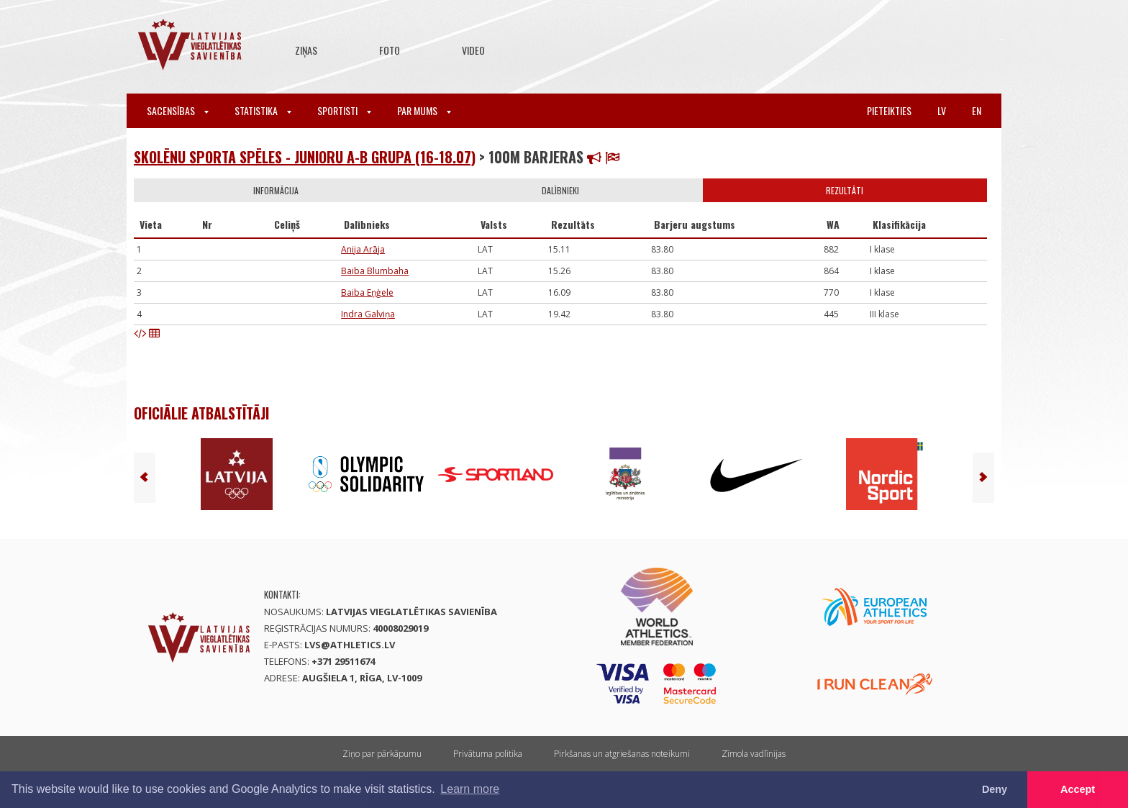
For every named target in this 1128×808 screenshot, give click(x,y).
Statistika (263, 110)
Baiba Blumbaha (375, 271)
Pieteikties (889, 110)
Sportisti (344, 110)
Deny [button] (994, 789)
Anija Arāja (363, 249)
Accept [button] (1077, 789)
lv (941, 110)
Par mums (424, 110)
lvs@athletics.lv (349, 644)
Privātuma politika (487, 754)
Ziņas (306, 50)
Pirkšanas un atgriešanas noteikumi (622, 754)
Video (473, 50)
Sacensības (178, 110)
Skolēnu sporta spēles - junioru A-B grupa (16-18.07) (305, 157)
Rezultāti (844, 190)
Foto (389, 50)
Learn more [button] (469, 789)
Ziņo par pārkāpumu (382, 754)
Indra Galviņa (368, 314)
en (976, 110)
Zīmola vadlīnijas (754, 754)
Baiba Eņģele (367, 292)
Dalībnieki (560, 190)
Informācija (276, 190)
